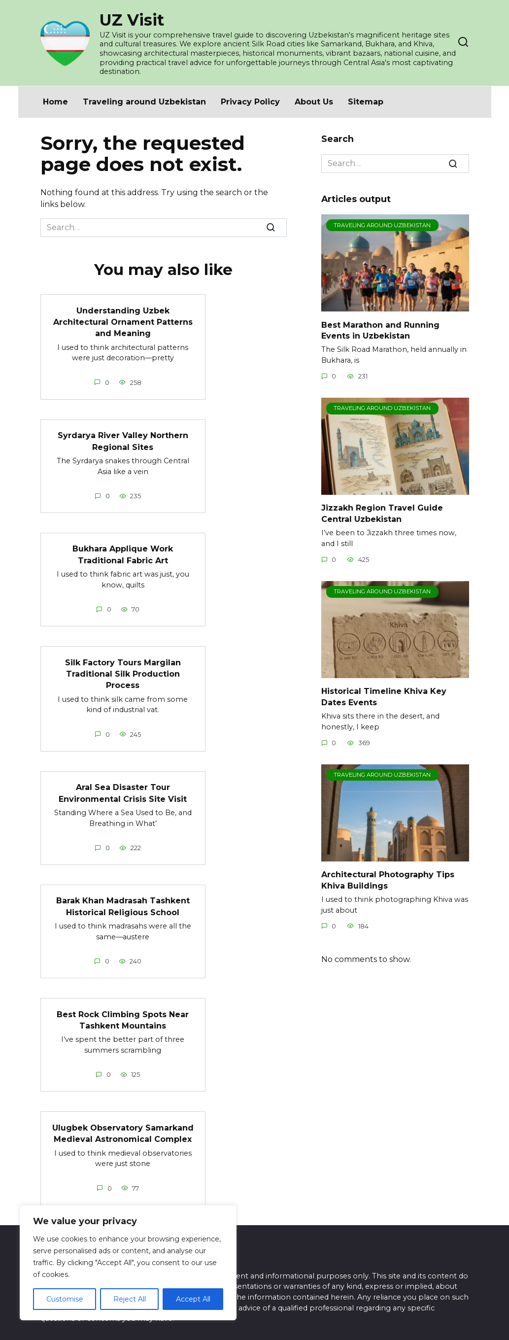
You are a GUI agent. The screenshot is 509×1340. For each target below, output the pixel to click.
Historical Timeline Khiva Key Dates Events (383, 697)
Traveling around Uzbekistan (144, 101)
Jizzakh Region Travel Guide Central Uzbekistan (382, 513)
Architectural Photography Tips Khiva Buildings (387, 880)
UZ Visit (132, 20)
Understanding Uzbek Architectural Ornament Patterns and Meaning (123, 321)
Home (55, 101)
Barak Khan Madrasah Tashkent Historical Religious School (123, 900)
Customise (64, 1299)
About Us (314, 101)
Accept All (193, 1299)
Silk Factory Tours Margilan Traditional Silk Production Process (123, 669)
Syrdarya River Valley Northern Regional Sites (123, 439)
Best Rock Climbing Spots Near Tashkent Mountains (123, 1012)
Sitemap (365, 101)
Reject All (129, 1299)
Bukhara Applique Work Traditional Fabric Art (122, 551)
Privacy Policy (250, 101)
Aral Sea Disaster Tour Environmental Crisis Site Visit (123, 787)
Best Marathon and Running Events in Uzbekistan (380, 330)
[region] (128, 1262)
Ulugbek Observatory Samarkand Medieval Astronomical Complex (123, 1124)
